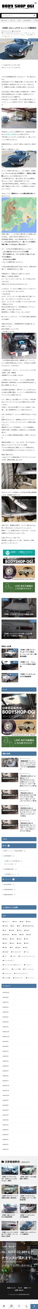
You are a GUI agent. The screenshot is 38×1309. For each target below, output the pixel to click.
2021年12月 (6, 1085)
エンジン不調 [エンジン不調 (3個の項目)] (17, 969)
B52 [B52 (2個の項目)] (13, 926)
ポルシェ (23, 35)
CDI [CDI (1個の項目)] (5, 930)
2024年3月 (6, 1041)
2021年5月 (6, 1115)
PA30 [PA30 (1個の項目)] (19, 943)
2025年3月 (6, 1017)
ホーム (4, 1306)
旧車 (19, 20)
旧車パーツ (27, 1288)
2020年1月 (6, 1149)
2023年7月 (6, 1051)
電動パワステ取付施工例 (14, 861)
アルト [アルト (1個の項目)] (27, 952)
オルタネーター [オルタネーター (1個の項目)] (18, 978)
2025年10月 (6, 992)
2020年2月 (6, 1144)
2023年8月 (6, 1046)
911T (4, 33)
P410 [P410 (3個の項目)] (12, 943)
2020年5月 (6, 1134)
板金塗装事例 (9, 884)
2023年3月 (6, 1066)
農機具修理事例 (10, 895)
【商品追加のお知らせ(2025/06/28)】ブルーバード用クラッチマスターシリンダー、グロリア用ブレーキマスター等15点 (28, 827)
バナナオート (9, 879)
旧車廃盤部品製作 (10, 869)
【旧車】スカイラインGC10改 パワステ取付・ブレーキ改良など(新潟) (10, 1234)
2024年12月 (6, 1031)
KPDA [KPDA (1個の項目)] (15, 934)
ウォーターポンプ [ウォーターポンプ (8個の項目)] (9, 960)
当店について (11, 1288)
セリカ (29, 33)
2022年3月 (6, 1076)
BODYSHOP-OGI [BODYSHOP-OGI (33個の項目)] (29, 926)
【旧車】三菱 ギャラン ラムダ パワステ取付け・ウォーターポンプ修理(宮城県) (28, 653)
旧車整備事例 (27, 20)
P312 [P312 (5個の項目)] (5, 943)
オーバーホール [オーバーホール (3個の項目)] (29, 969)
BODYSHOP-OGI (11, 33)
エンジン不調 (23, 33)
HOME (5, 20)
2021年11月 (6, 1090)
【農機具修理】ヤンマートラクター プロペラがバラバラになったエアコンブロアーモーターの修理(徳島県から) (28, 765)
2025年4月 (6, 1012)
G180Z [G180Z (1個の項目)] (12, 930)
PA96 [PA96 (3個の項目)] (27, 943)
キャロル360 (14, 674)
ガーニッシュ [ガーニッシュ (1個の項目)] (31, 978)
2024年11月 (6, 1036)
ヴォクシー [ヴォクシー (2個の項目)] (28, 965)
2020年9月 (6, 1129)
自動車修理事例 (10, 890)
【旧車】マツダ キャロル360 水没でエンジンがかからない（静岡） (9, 1178)
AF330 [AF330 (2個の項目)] (6, 926)
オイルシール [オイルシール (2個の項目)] (7, 973)
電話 (26, 1306)
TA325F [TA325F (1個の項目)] (6, 952)
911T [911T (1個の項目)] (15, 921)
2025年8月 (6, 997)
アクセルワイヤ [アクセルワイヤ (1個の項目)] (17, 952)
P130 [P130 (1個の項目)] (19, 939)
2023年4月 (6, 1061)
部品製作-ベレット (12, 874)
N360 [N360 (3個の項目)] (5, 939)
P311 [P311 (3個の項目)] (27, 939)
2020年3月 (6, 1139)
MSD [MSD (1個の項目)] (22, 934)
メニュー (19, 1306)
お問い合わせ (19, 1290)
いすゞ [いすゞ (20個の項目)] (6, 956)
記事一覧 (12, 20)
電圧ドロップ (8, 36)
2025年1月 (6, 1026)
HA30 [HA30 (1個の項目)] (27, 930)
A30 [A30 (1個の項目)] (22, 921)
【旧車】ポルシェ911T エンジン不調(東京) (28, 1233)
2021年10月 (6, 1095)
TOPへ (34, 1306)
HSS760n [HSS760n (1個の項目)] (6, 934)
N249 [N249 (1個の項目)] (29, 934)
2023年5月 (6, 1056)
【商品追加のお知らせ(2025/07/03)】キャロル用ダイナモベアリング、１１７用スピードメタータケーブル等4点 (28, 812)
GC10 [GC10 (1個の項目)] (20, 930)
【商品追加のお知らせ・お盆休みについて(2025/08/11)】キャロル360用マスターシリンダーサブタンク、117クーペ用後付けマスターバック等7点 (28, 781)
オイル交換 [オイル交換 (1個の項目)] (7, 978)
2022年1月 (6, 1080)
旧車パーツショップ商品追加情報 (14, 851)
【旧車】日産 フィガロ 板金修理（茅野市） (28, 1178)
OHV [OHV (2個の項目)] (12, 939)
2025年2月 (6, 1022)
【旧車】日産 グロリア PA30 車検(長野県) (8, 1216)
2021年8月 (6, 1105)
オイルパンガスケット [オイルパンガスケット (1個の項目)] (22, 973)
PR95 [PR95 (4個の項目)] (5, 947)
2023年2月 (6, 1071)
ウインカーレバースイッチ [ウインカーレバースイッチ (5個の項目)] (27, 956)
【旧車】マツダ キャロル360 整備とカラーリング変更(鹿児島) (28, 1198)
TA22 (17, 33)
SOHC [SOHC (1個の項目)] (18, 947)
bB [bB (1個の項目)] (19, 926)
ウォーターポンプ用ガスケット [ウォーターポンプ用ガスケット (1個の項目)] (12, 965)
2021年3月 (6, 1120)
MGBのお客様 (10, 134)
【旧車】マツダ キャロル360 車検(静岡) (27, 675)
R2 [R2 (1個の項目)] (12, 947)
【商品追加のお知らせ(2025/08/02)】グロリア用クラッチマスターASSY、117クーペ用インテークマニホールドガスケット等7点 (28, 797)
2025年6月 (6, 1007)
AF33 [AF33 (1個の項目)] (29, 921)
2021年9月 (6, 1100)
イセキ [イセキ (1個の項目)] (14, 956)
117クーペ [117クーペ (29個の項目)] (7, 921)
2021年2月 (6, 1125)
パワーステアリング (15, 35)
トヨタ (7, 35)
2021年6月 (6, 1110)
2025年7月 (6, 1002)
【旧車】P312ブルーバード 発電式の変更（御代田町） (10, 1197)
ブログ (20, 1288)
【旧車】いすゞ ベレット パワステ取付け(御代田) (28, 664)
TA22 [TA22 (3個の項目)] (26, 947)
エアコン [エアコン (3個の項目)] (6, 969)
